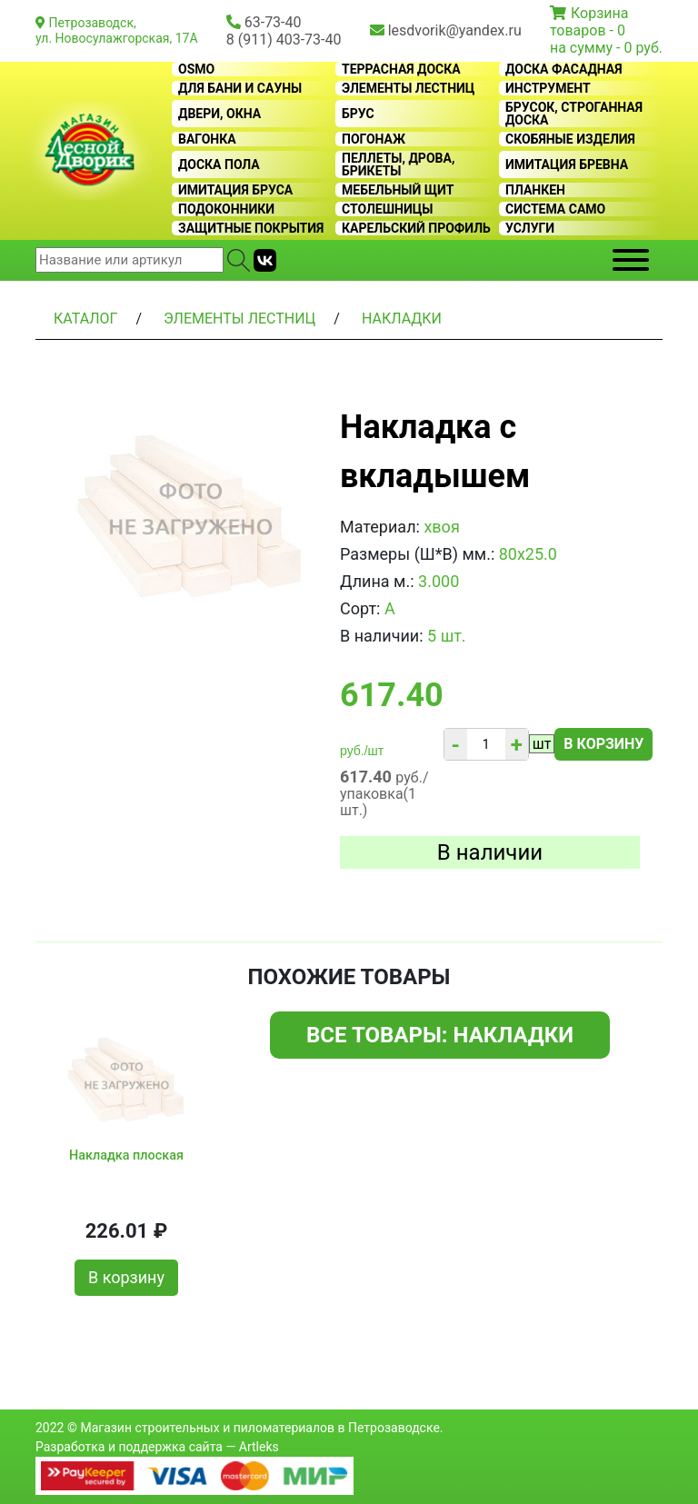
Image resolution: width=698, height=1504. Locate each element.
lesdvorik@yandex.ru (455, 30)
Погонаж (373, 139)
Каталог (85, 318)
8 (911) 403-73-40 (284, 39)
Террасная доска (401, 69)
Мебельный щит (398, 190)
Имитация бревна (566, 164)
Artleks (259, 1446)
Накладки (402, 318)
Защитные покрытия (251, 228)
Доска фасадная (564, 69)
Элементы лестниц (408, 88)
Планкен (535, 190)
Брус (358, 113)
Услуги (529, 228)
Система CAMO (555, 209)
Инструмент (548, 88)
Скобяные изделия (570, 139)
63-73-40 (273, 22)
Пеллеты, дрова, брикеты (398, 164)
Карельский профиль (416, 228)
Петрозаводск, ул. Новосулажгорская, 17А (116, 30)
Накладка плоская (126, 1155)
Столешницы (388, 209)
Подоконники (226, 209)
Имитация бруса (235, 190)
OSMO (196, 69)
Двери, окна (219, 113)
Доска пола (219, 164)
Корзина (599, 13)
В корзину (603, 743)
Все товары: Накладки (439, 1035)
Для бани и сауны (240, 88)
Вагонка (207, 139)
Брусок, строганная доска (574, 113)
